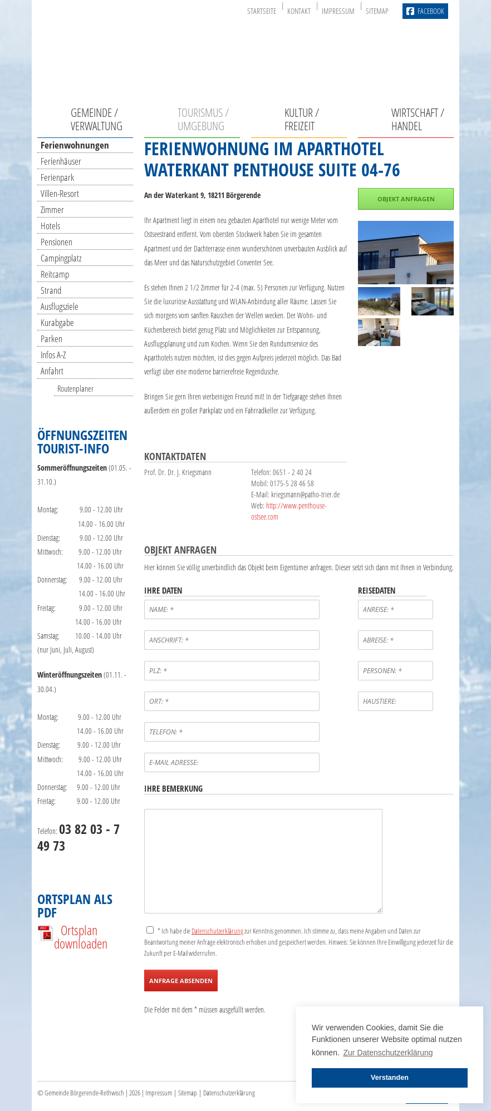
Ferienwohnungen (75, 145)
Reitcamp (55, 274)
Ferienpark (57, 177)
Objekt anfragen (406, 199)
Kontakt (299, 11)
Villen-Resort (60, 193)
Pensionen (56, 241)
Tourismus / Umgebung (203, 119)
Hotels (50, 225)
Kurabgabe (57, 322)
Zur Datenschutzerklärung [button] (388, 1052)
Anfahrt (52, 370)
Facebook (425, 11)
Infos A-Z (53, 354)
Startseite (261, 11)
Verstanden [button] (390, 1078)
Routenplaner (75, 388)
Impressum (338, 11)
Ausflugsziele (59, 306)
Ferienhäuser (61, 161)
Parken (51, 338)
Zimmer (52, 209)
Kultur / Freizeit (301, 119)
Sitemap (377, 11)
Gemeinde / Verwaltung (96, 119)
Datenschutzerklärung (229, 1093)
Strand (51, 290)
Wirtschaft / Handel (417, 119)
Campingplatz (61, 257)
